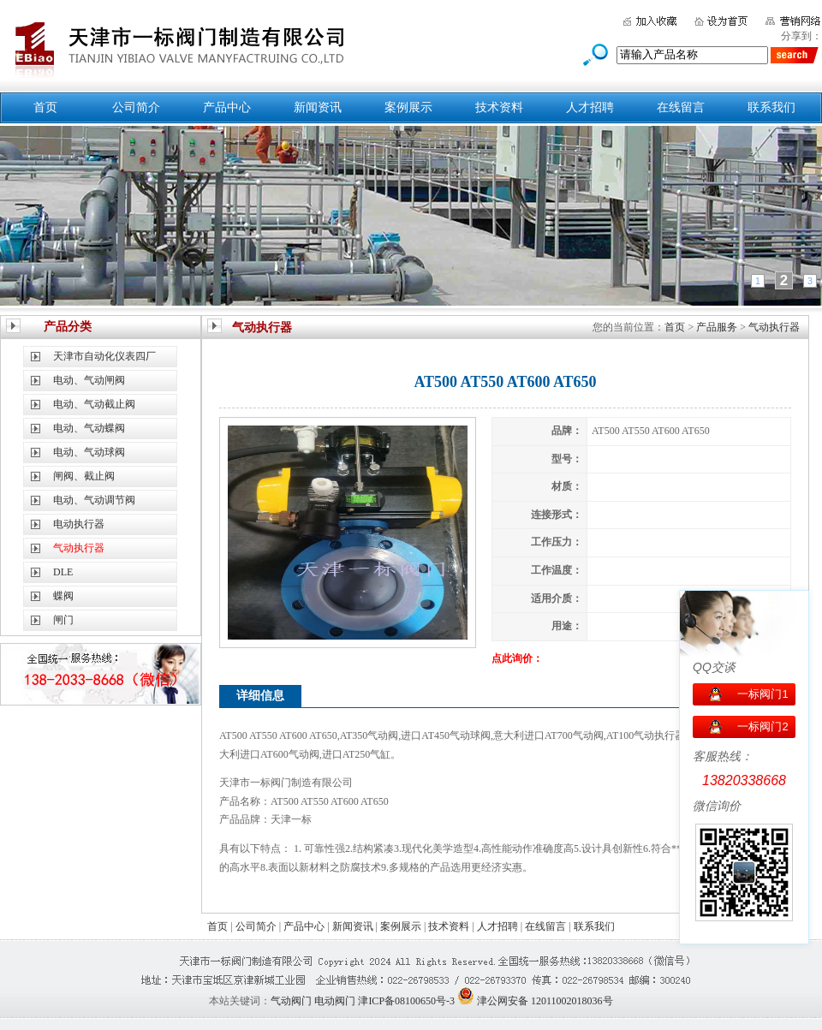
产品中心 (227, 107)
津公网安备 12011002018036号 (545, 1001)
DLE (63, 572)
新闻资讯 (318, 107)
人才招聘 (590, 107)
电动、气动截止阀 (94, 404)
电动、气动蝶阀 (89, 428)
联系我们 (771, 107)
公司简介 (136, 107)
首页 (45, 107)
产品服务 (716, 327)
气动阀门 (291, 1001)
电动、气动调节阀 (94, 500)
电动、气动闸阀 (89, 380)
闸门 (63, 620)
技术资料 (499, 107)
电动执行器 (78, 524)
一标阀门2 (762, 726)
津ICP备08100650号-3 (406, 1001)
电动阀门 (334, 1001)
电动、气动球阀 (89, 452)
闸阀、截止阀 (84, 476)
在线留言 (681, 107)
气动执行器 (774, 327)
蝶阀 (63, 596)
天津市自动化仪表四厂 (104, 356)
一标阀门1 (762, 694)
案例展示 (408, 107)
